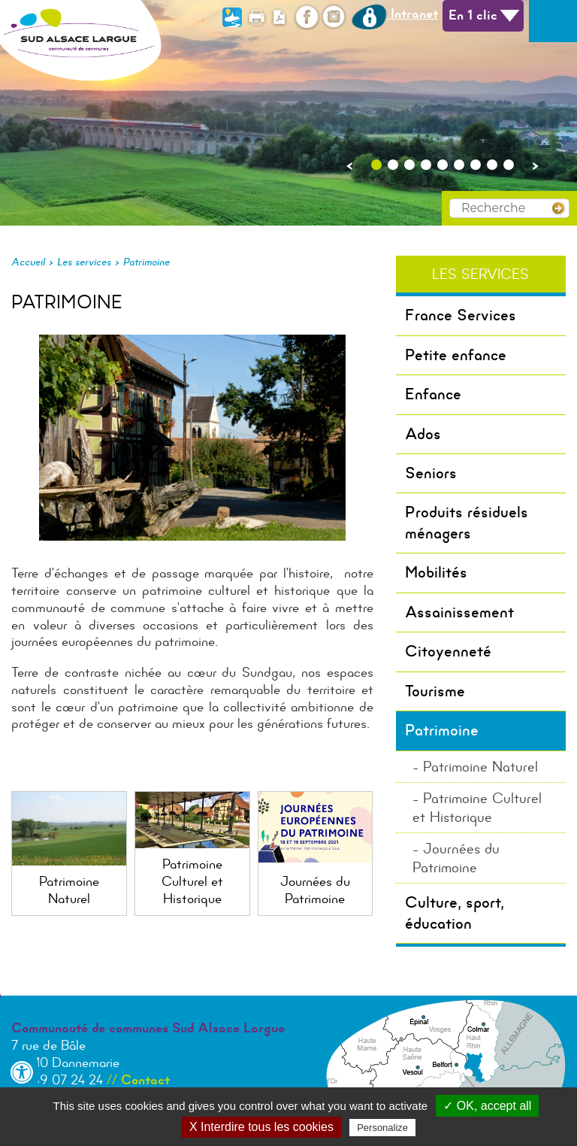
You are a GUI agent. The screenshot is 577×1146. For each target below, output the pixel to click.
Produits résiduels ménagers (466, 522)
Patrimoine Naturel (480, 766)
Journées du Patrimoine (456, 858)
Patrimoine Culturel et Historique (477, 807)
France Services (460, 315)
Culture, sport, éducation (454, 912)
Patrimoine (146, 261)
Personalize (382, 1127)
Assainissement (459, 612)
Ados (423, 433)
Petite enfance (455, 354)
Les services (84, 261)
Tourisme (435, 691)
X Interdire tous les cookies (261, 1126)
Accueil (28, 261)
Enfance (433, 394)
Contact (145, 1080)
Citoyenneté (448, 651)
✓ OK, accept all (487, 1105)
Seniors (431, 473)
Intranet (395, 14)
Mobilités (436, 572)
